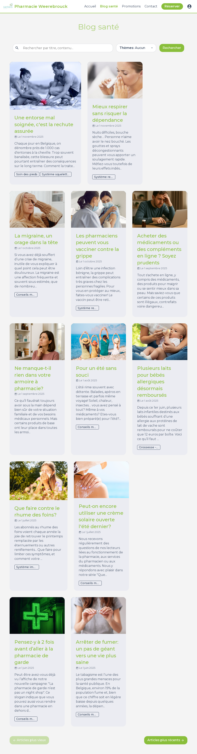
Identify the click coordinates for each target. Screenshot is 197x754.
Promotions (131, 6)
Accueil (90, 6)
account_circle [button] (189, 6)
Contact (151, 6)
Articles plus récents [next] (165, 740)
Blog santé (109, 6)
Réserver (172, 6)
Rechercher (172, 48)
